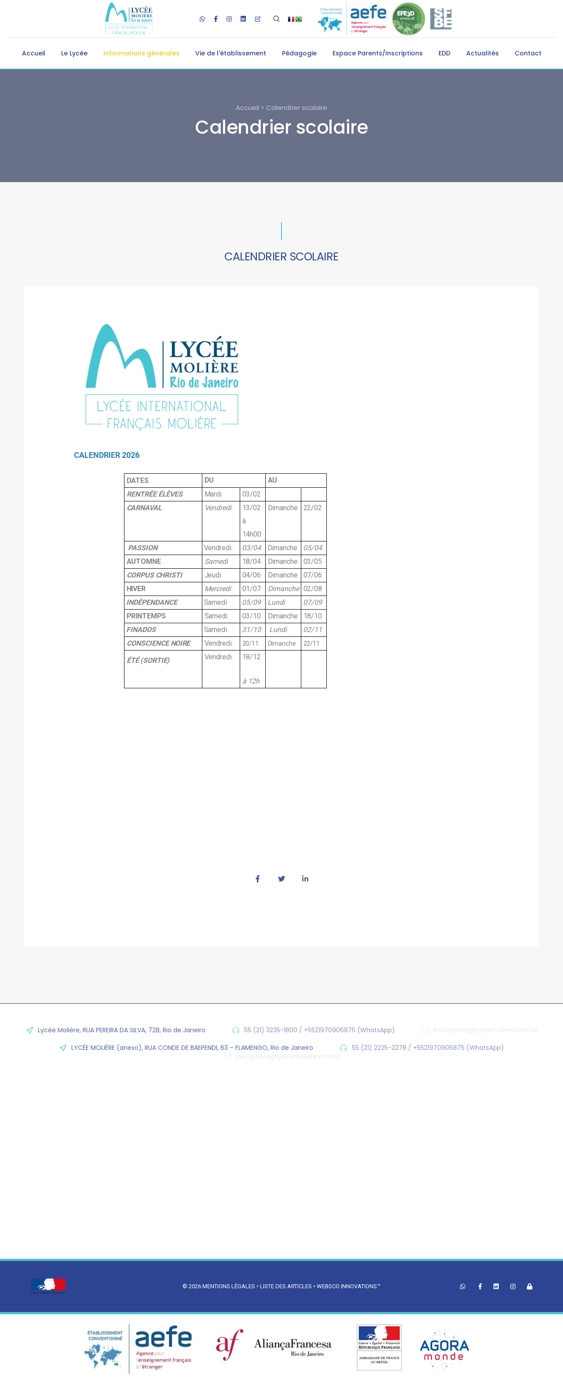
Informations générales (141, 53)
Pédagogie (299, 53)
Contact (528, 53)
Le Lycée (74, 53)
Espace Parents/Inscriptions (378, 53)
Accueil (33, 53)
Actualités (482, 53)
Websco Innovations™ (348, 1286)
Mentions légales (228, 1286)
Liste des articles (286, 1286)
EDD (444, 53)
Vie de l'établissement (230, 53)
